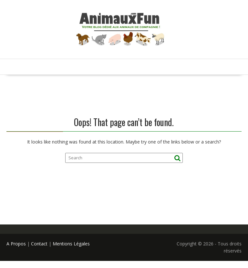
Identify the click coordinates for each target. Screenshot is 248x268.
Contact (39, 244)
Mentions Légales (71, 244)
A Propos (16, 244)
